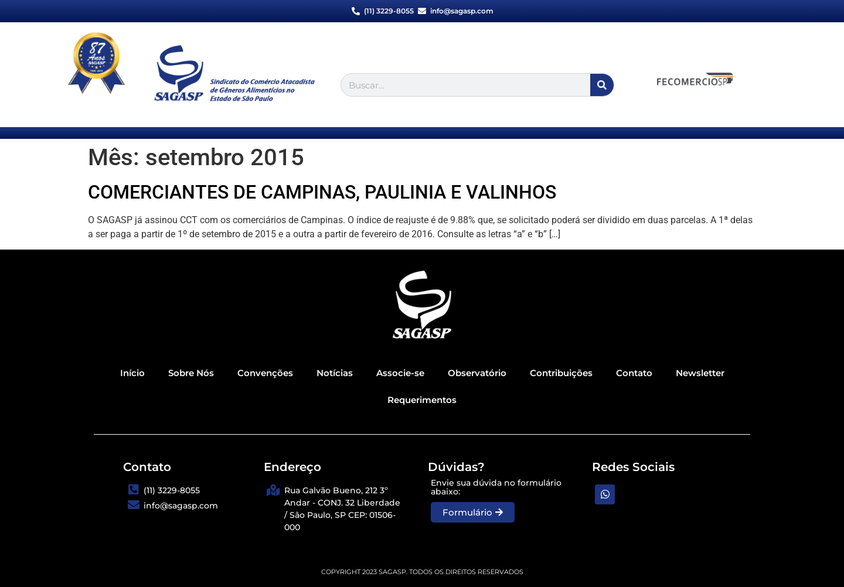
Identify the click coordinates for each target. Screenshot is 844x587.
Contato (634, 372)
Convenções (265, 372)
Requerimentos (422, 399)
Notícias (334, 372)
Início (132, 372)
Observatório (477, 372)
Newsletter (700, 372)
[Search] (602, 85)
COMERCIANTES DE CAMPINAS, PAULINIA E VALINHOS (322, 192)
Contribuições (561, 372)
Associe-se (400, 372)
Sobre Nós (191, 372)
